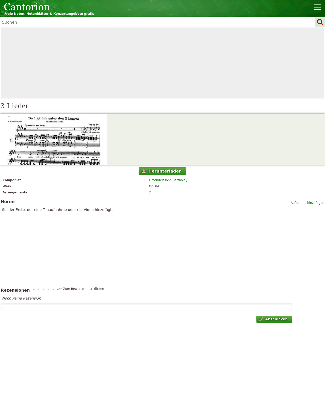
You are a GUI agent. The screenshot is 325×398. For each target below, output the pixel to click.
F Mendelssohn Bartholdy (168, 180)
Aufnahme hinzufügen (307, 203)
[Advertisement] (162, 62)
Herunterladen (162, 171)
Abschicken (273, 319)
